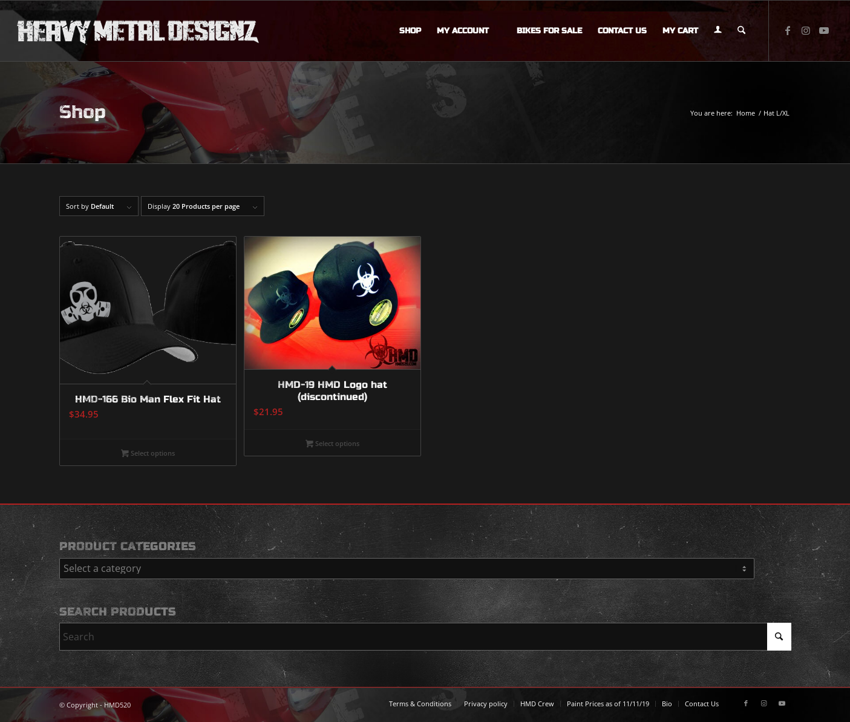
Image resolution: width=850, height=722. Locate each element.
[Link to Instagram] (806, 30)
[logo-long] (138, 31)
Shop (82, 112)
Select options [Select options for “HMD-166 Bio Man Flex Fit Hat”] (148, 453)
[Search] (741, 31)
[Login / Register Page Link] (718, 31)
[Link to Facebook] (788, 30)
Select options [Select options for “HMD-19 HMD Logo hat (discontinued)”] (332, 444)
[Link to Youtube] (824, 30)
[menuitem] (410, 31)
